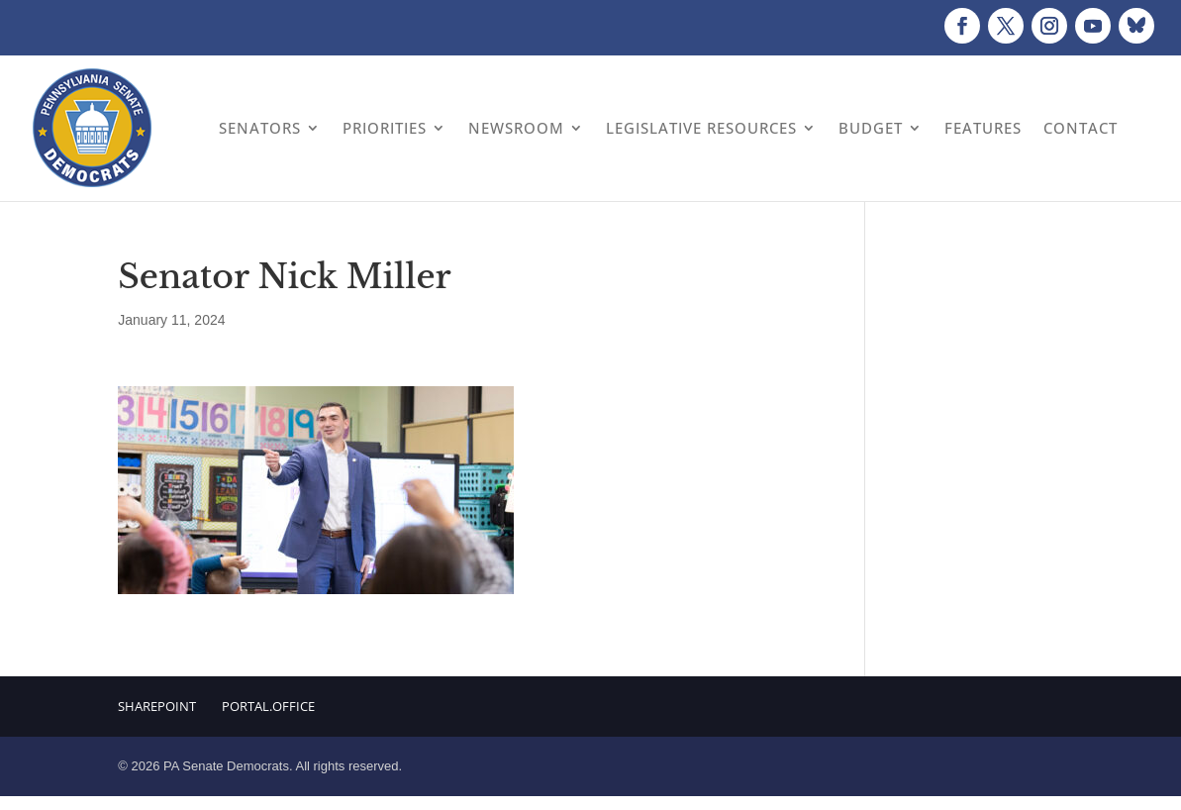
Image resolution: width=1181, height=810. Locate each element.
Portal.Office (268, 706)
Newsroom (516, 128)
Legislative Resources (701, 128)
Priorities (385, 128)
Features (983, 128)
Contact (1080, 128)
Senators (260, 128)
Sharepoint (157, 706)
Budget (870, 128)
